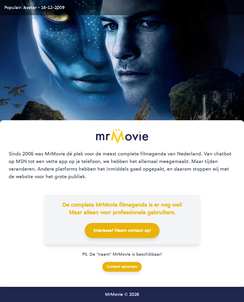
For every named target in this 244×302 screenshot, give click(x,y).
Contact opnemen (122, 267)
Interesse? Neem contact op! (122, 230)
